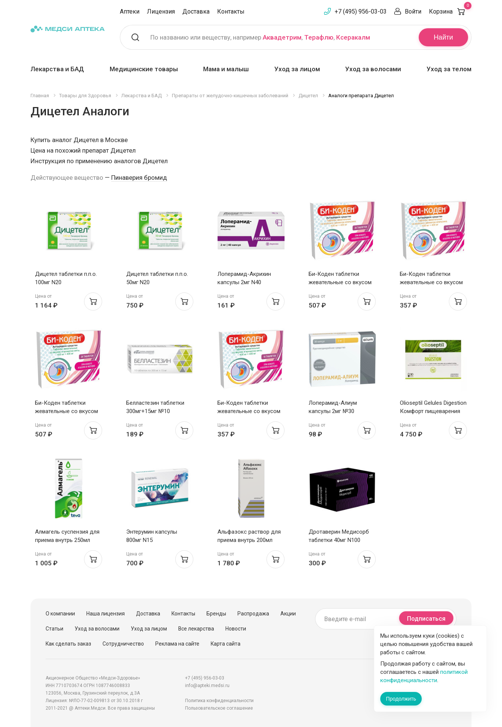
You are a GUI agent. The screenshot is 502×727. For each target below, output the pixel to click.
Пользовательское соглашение (219, 708)
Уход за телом (449, 69)
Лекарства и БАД (57, 69)
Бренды (216, 614)
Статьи (54, 629)
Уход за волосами (373, 69)
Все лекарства (196, 629)
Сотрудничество (123, 644)
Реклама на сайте (177, 644)
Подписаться (426, 618)
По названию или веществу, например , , (260, 37)
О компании (60, 614)
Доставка (196, 11)
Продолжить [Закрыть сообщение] (401, 699)
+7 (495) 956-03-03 (361, 11)
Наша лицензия (105, 614)
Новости (235, 629)
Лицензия (161, 11)
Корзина (450, 11)
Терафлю (319, 37)
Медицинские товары (144, 69)
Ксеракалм (353, 37)
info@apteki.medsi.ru (207, 685)
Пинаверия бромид (139, 177)
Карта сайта (225, 644)
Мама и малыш (226, 69)
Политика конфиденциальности (219, 700)
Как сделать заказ (68, 644)
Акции (288, 614)
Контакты (231, 11)
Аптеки (129, 11)
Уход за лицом (297, 69)
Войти (413, 11)
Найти (443, 37)
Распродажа (253, 614)
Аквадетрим (282, 37)
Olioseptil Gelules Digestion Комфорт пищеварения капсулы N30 (433, 411)
